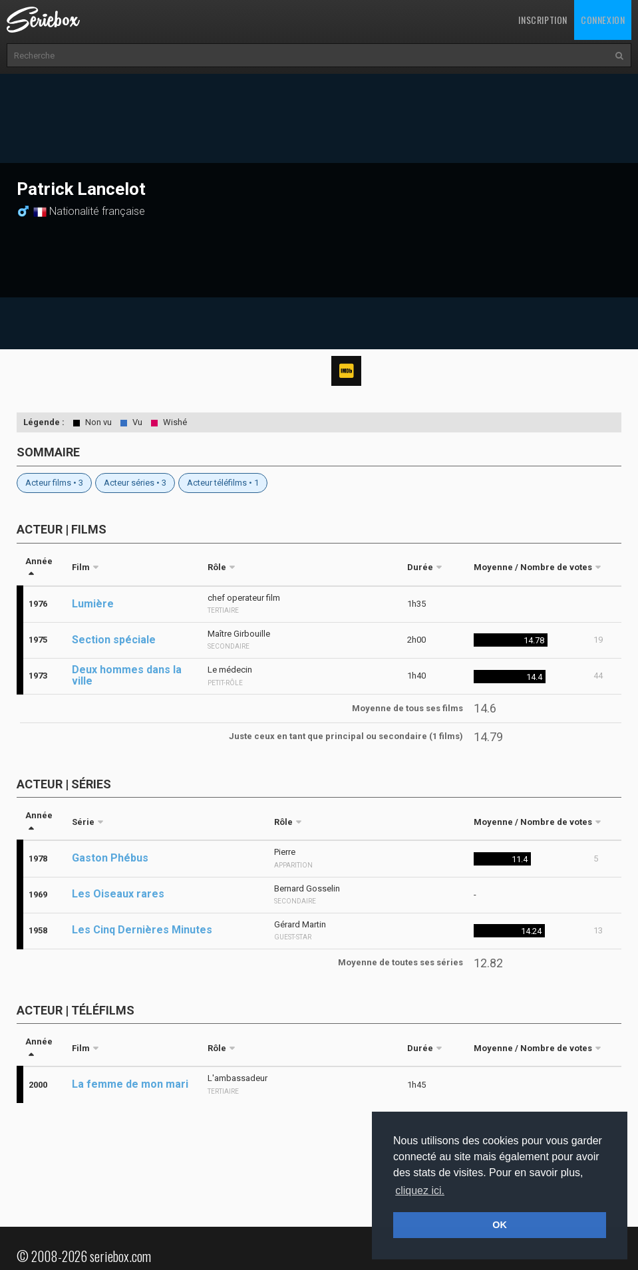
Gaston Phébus (110, 858)
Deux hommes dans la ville (127, 675)
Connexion (603, 20)
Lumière (93, 603)
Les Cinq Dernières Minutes (142, 929)
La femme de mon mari (130, 1084)
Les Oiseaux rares (118, 893)
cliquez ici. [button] (419, 1190)
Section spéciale (114, 639)
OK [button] (499, 1224)
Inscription (542, 20)
